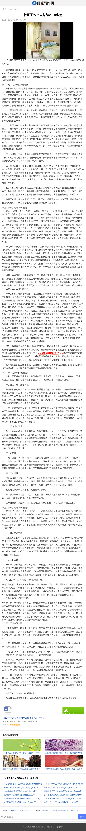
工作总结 (14, 9)
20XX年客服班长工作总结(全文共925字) (20, 791)
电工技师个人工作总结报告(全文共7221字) (61, 802)
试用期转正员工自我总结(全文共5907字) (20, 802)
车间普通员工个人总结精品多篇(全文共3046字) (63, 791)
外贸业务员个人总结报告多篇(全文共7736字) (22, 798)
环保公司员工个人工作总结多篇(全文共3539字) (23, 784)
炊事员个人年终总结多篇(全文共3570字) (60, 788)
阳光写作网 (39, 827)
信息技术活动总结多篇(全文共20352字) (19, 795)
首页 (4, 9)
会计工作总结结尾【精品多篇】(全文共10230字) (63, 795)
